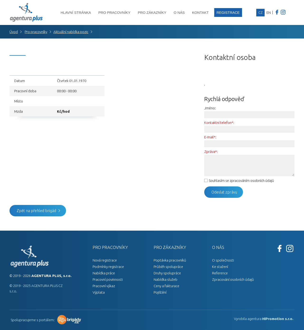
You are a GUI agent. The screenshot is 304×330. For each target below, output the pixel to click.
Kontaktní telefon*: (219, 123)
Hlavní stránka (76, 12)
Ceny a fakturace (166, 286)
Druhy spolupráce (167, 273)
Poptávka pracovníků (170, 260)
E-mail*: (210, 137)
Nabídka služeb (165, 279)
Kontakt (200, 12)
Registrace (228, 12)
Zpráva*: (211, 152)
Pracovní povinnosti (108, 279)
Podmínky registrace (108, 267)
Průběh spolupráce (168, 267)
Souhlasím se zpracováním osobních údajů (241, 181)
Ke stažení (220, 267)
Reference (220, 273)
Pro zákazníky (152, 12)
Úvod (14, 32)
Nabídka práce (104, 273)
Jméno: (210, 108)
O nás (179, 12)
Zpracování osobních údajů (233, 279)
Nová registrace (105, 260)
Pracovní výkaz (104, 286)
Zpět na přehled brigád (36, 211)
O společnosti (223, 260)
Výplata (99, 292)
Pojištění (160, 292)
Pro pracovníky (114, 12)
